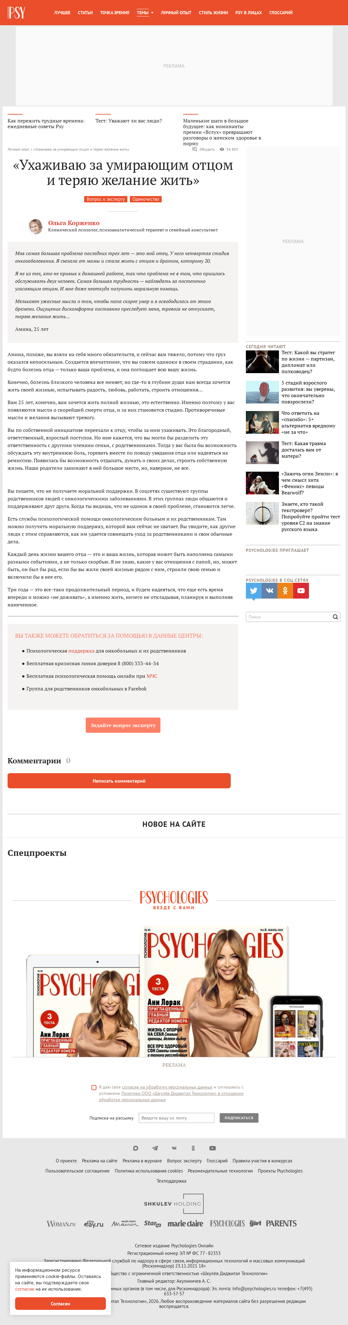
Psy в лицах (248, 12)
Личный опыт (176, 12)
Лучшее (62, 12)
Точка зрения (114, 12)
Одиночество (145, 200)
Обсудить (203, 150)
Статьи (85, 12)
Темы (142, 12)
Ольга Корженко (74, 223)
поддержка (82, 651)
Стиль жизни (213, 12)
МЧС (152, 676)
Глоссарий (281, 12)
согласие (24, 1289)
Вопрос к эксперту (106, 200)
